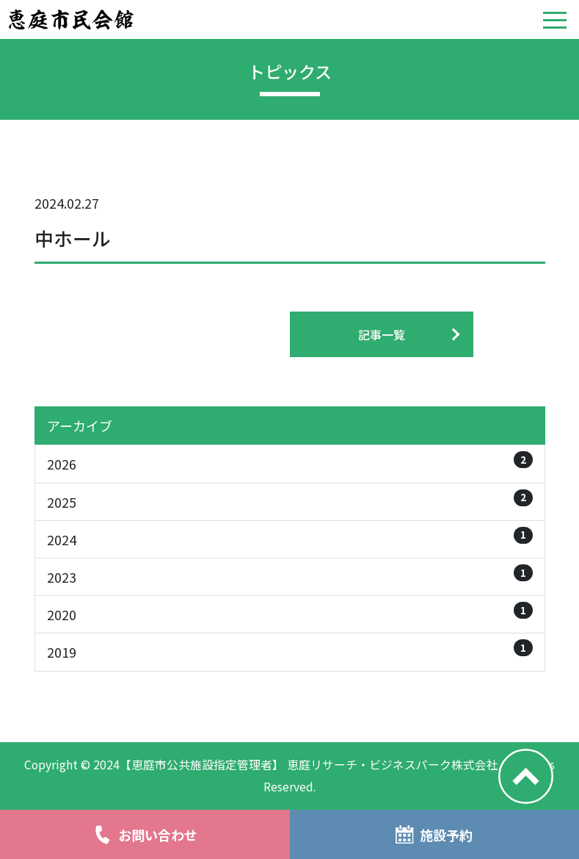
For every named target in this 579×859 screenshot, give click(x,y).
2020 (290, 613)
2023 (290, 575)
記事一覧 (381, 334)
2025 (290, 500)
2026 (290, 462)
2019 (290, 650)
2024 (290, 538)
